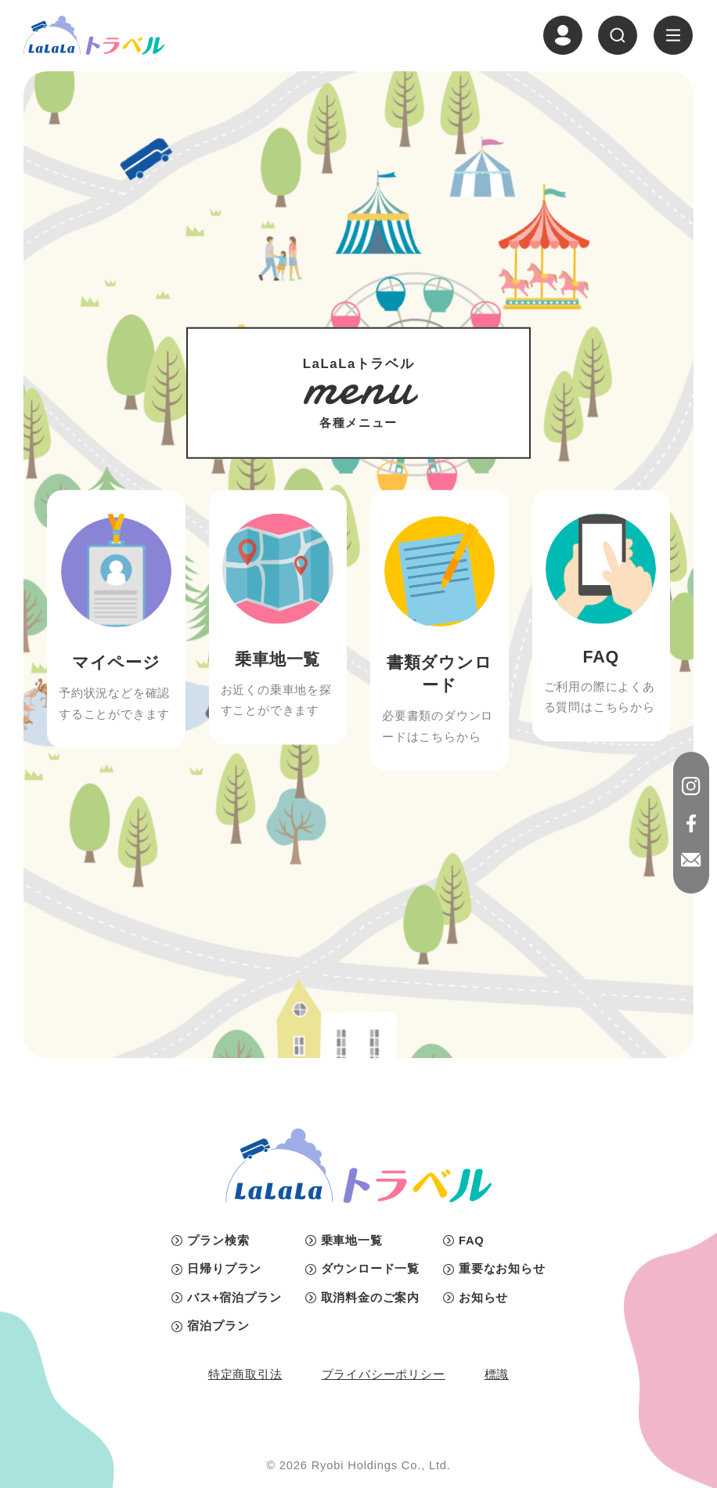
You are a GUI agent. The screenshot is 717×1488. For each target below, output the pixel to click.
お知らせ (483, 1297)
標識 (497, 1374)
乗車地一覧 (352, 1240)
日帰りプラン (224, 1268)
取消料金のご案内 (370, 1297)
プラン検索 (218, 1240)
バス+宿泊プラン (234, 1297)
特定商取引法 (245, 1374)
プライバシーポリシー (383, 1374)
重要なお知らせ (502, 1268)
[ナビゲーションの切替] (673, 35)
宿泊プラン (218, 1326)
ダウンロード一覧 (370, 1268)
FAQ (472, 1240)
